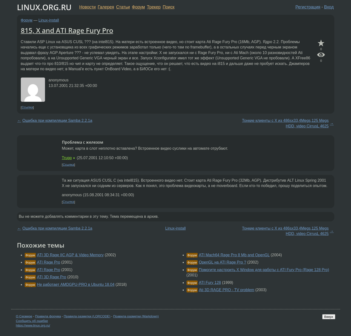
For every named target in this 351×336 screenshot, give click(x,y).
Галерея (106, 7)
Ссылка (27, 107)
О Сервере (24, 316)
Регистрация (307, 7)
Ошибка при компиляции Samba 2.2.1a (57, 120)
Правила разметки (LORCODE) (87, 316)
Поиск (168, 7)
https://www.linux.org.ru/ (33, 325)
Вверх (328, 317)
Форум (138, 7)
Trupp (67, 158)
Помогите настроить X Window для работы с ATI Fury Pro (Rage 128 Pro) (264, 270)
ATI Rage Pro (48, 262)
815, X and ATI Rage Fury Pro (67, 30)
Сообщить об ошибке (32, 321)
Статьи (123, 7)
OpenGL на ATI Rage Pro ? (222, 262)
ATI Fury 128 (210, 283)
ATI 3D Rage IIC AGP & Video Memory (70, 255)
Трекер (154, 7)
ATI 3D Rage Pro (51, 277)
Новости (87, 7)
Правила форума (48, 316)
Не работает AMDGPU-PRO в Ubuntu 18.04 (75, 284)
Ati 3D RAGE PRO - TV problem (226, 290)
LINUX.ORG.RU (44, 7)
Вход (329, 7)
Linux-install (48, 20)
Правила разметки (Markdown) (136, 316)
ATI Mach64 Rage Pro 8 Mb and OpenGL (234, 255)
